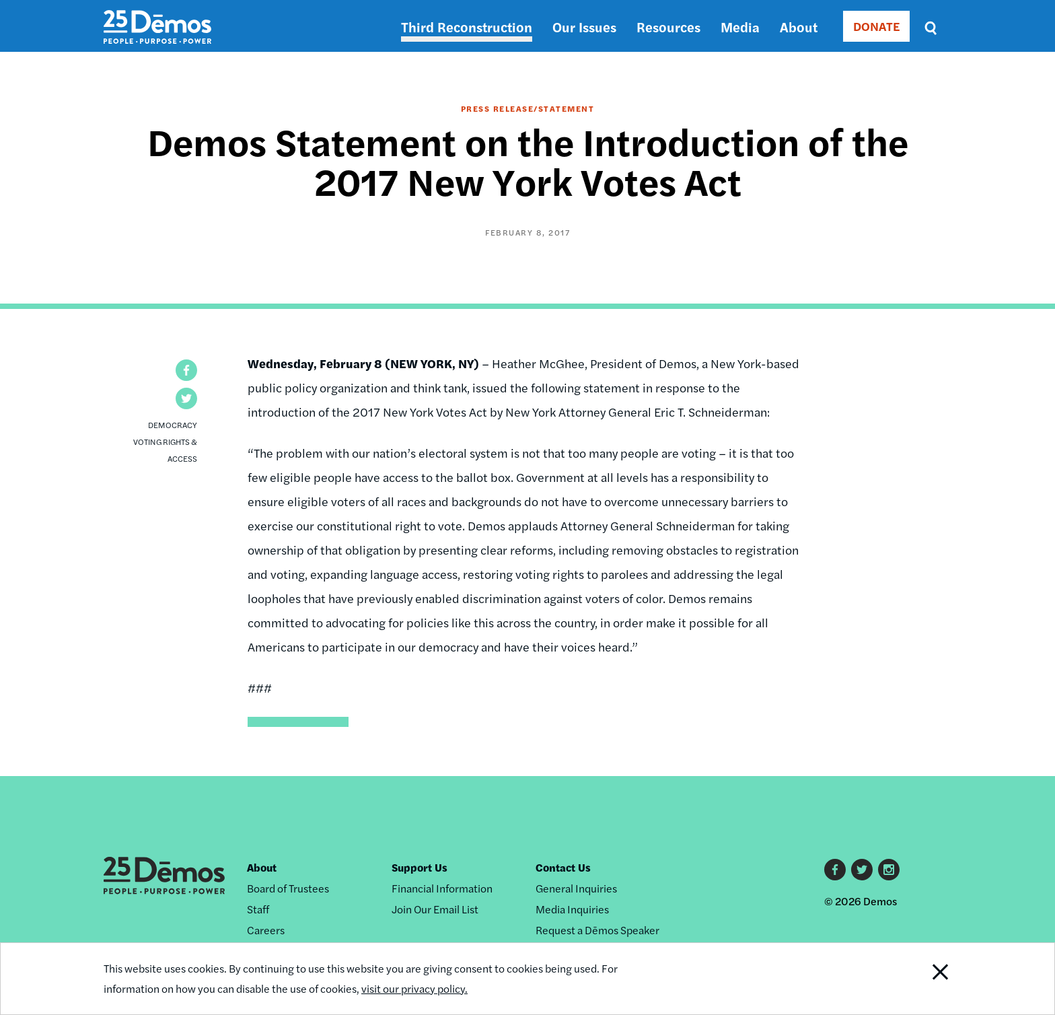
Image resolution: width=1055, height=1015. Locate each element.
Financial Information (442, 888)
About (798, 26)
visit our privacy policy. (414, 988)
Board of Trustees (288, 888)
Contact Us (563, 867)
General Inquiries (576, 888)
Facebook (835, 869)
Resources (668, 26)
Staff (258, 909)
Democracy (172, 425)
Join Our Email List (435, 909)
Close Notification (923, 978)
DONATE (876, 26)
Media (740, 26)
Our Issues (584, 26)
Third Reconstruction (466, 26)
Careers (266, 930)
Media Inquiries (572, 909)
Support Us (419, 867)
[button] (186, 370)
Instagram (889, 869)
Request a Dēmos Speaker (597, 930)
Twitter (862, 869)
